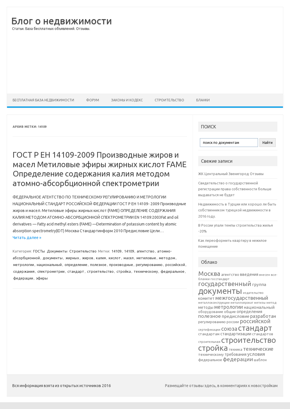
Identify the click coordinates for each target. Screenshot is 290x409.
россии (233, 322)
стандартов (262, 334)
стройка (124, 271)
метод (271, 302)
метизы (260, 302)
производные (121, 265)
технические (258, 349)
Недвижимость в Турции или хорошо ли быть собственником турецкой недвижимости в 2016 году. (237, 210)
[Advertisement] (200, 50)
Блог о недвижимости (61, 20)
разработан (263, 316)
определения (249, 311)
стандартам (209, 334)
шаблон (260, 360)
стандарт (75, 271)
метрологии (23, 265)
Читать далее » (27, 237)
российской (175, 265)
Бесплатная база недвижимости (43, 100)
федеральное (172, 271)
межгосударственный (241, 298)
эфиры (42, 278)
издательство (253, 292)
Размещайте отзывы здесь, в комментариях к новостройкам (221, 385)
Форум (92, 100)
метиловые (146, 258)
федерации (23, 278)
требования (235, 354)
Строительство (169, 100)
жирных (72, 258)
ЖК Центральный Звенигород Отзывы (231, 174)
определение (76, 265)
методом (167, 258)
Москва (209, 273)
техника (235, 349)
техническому (146, 271)
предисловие (235, 316)
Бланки (203, 100)
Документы (57, 251)
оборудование (210, 312)
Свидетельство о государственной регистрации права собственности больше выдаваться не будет (234, 189)
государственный (224, 283)
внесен (264, 274)
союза (229, 329)
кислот (115, 258)
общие (230, 312)
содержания (24, 271)
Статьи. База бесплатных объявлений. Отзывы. (51, 28)
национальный (49, 265)
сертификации (209, 329)
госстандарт (220, 279)
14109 (116, 251)
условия (256, 354)
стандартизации (235, 334)
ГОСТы (39, 251)
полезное (98, 265)
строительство (100, 271)
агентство (145, 251)
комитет (206, 298)
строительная (209, 341)
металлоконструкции (214, 302)
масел (129, 258)
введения (249, 274)
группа (259, 284)
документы (53, 258)
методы (205, 307)
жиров (87, 258)
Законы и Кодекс (127, 100)
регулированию (149, 265)
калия (101, 258)
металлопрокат (241, 302)
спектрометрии (51, 271)
